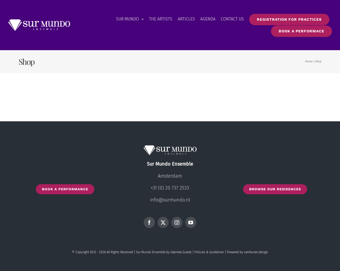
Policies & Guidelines (209, 252)
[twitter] (163, 222)
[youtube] (190, 222)
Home (308, 61)
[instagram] (176, 222)
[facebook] (149, 222)
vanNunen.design (256, 252)
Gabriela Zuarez (181, 252)
